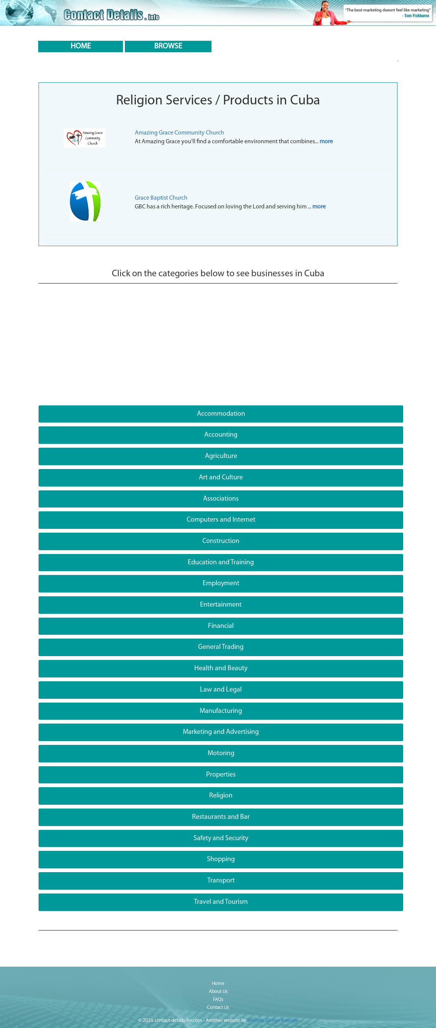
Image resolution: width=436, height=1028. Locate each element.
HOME (81, 46)
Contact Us (218, 1007)
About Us (218, 991)
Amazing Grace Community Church (179, 133)
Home (218, 983)
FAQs (218, 999)
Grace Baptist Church (161, 198)
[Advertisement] (218, 348)
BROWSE (168, 46)
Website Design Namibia (272, 1020)
